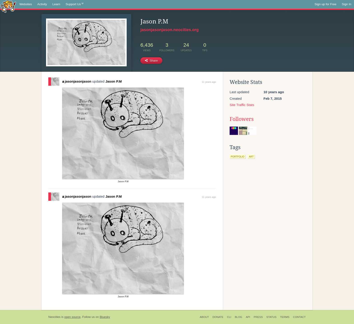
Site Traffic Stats (242, 105)
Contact (299, 317)
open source (72, 317)
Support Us (75, 4)
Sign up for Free (325, 4)
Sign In (346, 4)
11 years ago (209, 82)
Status (271, 317)
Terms (284, 317)
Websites (25, 4)
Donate (217, 317)
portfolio (237, 156)
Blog (238, 317)
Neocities (54, 317)
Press (258, 317)
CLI (229, 317)
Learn (56, 4)
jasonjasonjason (76, 81)
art (251, 156)
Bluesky (105, 317)
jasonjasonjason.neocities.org (169, 30)
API (248, 317)
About (204, 317)
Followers (242, 119)
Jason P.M (113, 81)
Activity (42, 4)
